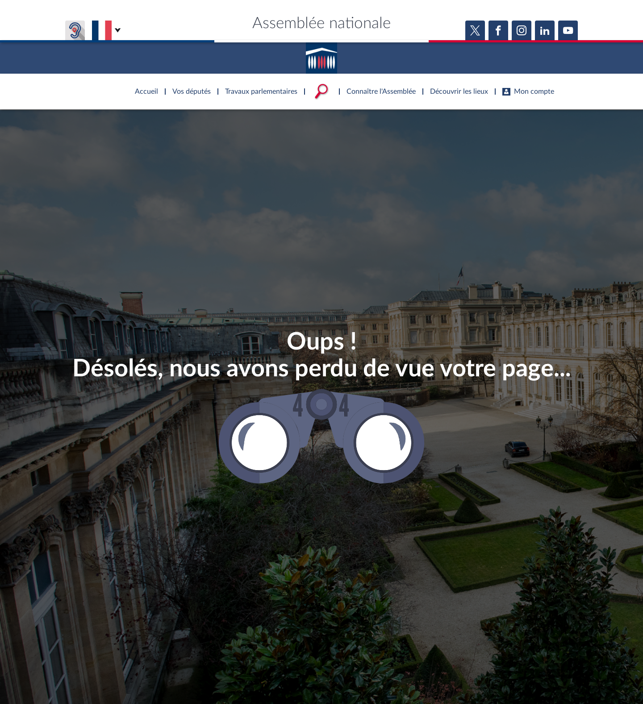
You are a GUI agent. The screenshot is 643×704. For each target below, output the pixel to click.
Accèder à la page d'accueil (321, 55)
